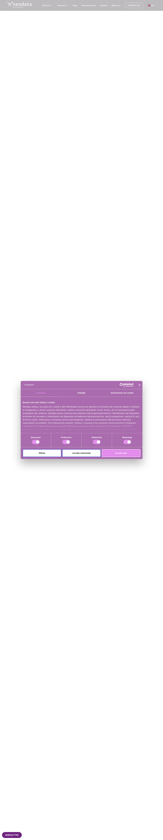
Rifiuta (42, 453)
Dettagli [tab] (81, 393)
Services (47, 5)
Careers (104, 5)
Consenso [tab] (41, 393)
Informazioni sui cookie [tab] (122, 393)
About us (116, 5)
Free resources (88, 5)
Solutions (63, 5)
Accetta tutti (121, 453)
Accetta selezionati (81, 453)
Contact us (134, 5)
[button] (12, 835)
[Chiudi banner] (139, 385)
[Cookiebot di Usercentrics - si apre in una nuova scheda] (122, 385)
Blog (75, 5)
